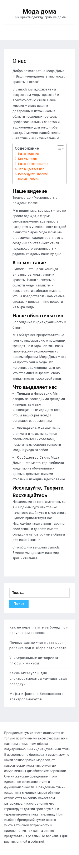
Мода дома (39, 11)
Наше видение (28, 154)
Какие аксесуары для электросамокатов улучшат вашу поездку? (38, 678)
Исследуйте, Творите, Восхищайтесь (33, 176)
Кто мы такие (28, 159)
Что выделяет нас (31, 169)
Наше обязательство (33, 164)
